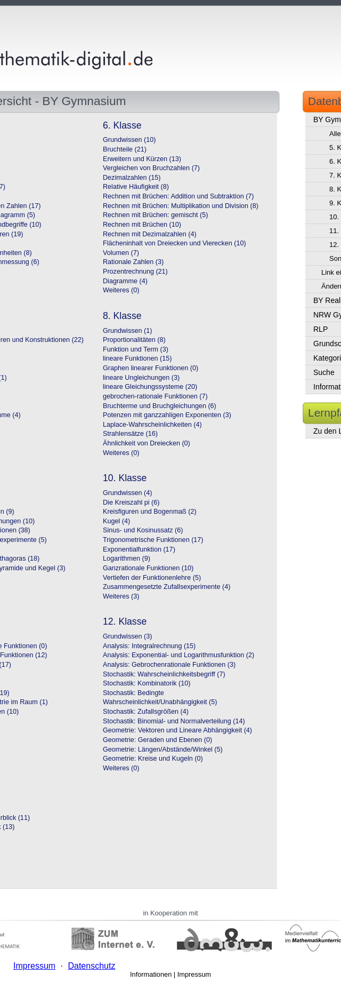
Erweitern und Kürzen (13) (142, 159)
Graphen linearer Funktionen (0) (150, 368)
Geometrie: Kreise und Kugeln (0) (153, 758)
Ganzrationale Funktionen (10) (148, 568)
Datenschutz (91, 965)
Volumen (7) (121, 253)
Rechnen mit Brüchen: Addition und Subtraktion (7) (178, 196)
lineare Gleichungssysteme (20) (150, 386)
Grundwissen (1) (127, 330)
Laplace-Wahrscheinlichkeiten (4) (152, 424)
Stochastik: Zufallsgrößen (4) (146, 711)
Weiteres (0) (121, 290)
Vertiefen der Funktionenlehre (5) (152, 577)
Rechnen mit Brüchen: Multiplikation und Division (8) (180, 206)
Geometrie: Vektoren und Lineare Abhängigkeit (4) (177, 730)
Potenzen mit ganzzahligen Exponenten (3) (167, 415)
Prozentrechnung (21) (135, 271)
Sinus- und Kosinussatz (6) (143, 530)
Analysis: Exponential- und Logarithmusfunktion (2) (178, 655)
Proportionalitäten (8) (134, 340)
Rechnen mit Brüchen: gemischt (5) (155, 215)
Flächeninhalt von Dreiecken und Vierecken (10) (174, 243)
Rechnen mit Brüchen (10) (142, 224)
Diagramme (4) (125, 281)
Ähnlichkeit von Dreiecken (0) (146, 443)
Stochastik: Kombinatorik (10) (147, 683)
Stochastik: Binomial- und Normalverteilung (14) (174, 721)
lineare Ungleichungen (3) (141, 377)
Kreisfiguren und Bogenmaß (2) (150, 511)
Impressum (194, 974)
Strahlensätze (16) (130, 433)
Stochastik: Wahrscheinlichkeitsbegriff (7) (164, 674)
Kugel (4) (116, 521)
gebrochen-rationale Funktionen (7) (155, 396)
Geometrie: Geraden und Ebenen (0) (157, 740)
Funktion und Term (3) (135, 349)
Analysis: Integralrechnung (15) (149, 646)
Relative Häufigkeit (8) (136, 186)
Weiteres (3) (121, 596)
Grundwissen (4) (127, 493)
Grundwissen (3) (127, 636)
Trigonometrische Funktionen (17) (153, 540)
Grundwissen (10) (129, 139)
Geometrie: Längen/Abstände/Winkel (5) (163, 749)
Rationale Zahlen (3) (133, 262)
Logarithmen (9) (126, 558)
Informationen (151, 974)
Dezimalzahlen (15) (132, 177)
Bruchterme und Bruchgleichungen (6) (159, 406)
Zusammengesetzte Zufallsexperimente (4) (166, 587)
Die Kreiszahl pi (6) (131, 502)
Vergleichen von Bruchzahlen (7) (151, 168)
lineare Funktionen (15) (137, 358)
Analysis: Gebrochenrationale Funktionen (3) (169, 664)
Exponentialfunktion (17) (139, 549)
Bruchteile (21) (125, 149)
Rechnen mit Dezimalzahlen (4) (150, 234)
